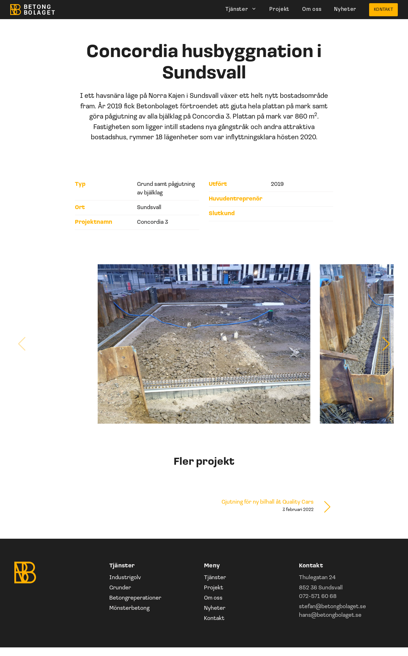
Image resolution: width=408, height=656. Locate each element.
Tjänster (244, 9)
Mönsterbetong (129, 608)
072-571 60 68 (318, 597)
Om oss (311, 9)
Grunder (120, 588)
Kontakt (383, 9)
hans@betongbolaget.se (330, 615)
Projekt (279, 9)
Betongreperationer (135, 598)
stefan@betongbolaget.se (332, 607)
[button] (386, 344)
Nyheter (345, 9)
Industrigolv (125, 578)
